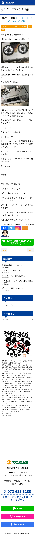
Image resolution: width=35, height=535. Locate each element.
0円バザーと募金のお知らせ (12, 288)
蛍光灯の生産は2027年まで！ (13, 265)
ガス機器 (21, 21)
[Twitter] (11, 228)
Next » (30, 250)
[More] (25, 228)
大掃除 (30, 26)
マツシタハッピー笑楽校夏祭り (13, 276)
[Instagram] (18, 228)
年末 (3, 29)
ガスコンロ (17, 26)
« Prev (4, 250)
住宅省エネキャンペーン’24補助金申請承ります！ (17, 282)
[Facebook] (4, 228)
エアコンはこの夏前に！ (11, 270)
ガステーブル (10, 21)
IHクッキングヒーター (7, 26)
